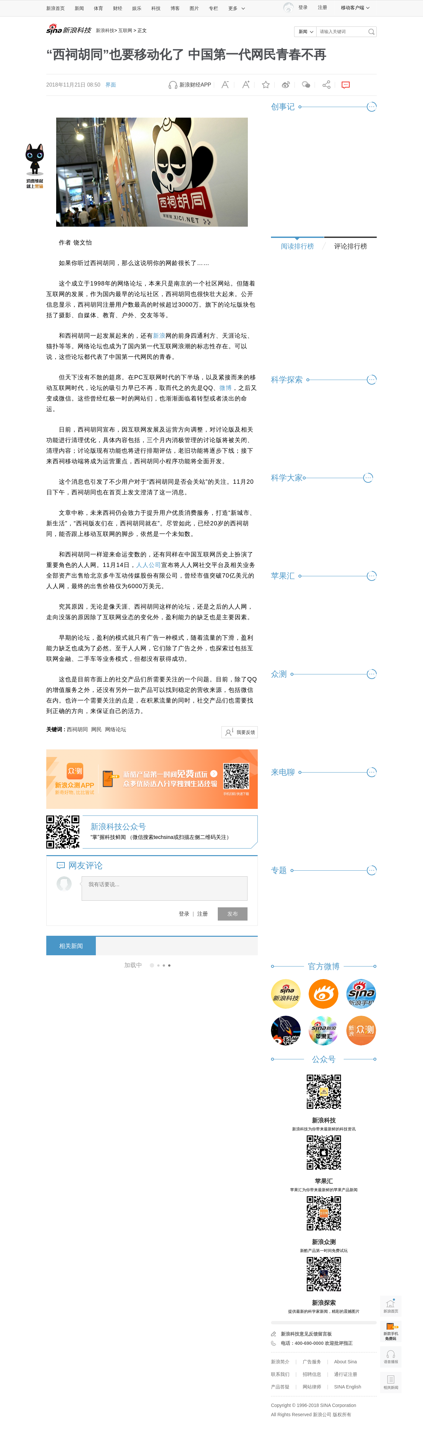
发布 (232, 914)
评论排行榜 (350, 246)
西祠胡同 (77, 729)
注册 (322, 7)
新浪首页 (55, 8)
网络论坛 (115, 729)
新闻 (79, 8)
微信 (305, 85)
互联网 (125, 30)
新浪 (159, 335)
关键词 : (56, 729)
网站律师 (312, 1386)
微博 (284, 85)
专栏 (213, 8)
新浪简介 (280, 1361)
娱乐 (136, 8)
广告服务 (312, 1361)
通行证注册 (345, 1374)
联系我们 (280, 1374)
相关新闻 (71, 946)
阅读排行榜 (297, 246)
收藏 (264, 85)
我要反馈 (246, 732)
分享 (325, 85)
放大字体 (244, 85)
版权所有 (342, 1414)
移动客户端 (355, 7)
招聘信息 (312, 1374)
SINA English (347, 1386)
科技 (156, 8)
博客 (175, 8)
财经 (117, 8)
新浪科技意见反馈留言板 (306, 1334)
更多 (237, 8)
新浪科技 (105, 30)
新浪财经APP (195, 85)
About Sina (345, 1361)
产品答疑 (280, 1386)
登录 (184, 914)
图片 (194, 8)
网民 (96, 729)
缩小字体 (224, 85)
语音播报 (391, 1357)
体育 (98, 8)
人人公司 (148, 565)
